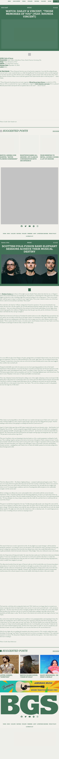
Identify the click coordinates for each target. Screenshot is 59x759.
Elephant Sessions (6, 294)
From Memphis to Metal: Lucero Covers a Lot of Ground (49, 157)
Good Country (16, 1)
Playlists (43, 1)
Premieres (29, 233)
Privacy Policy (52, 233)
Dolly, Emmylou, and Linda (42, 84)
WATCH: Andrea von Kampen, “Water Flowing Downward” (9, 157)
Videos (24, 1)
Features (36, 1)
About (34, 233)
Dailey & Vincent (8, 58)
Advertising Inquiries (42, 233)
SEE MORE (56, 131)
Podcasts (30, 1)
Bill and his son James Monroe (37, 82)
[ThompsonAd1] (29, 686)
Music (9, 1)
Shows (49, 1)
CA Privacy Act (29, 236)
